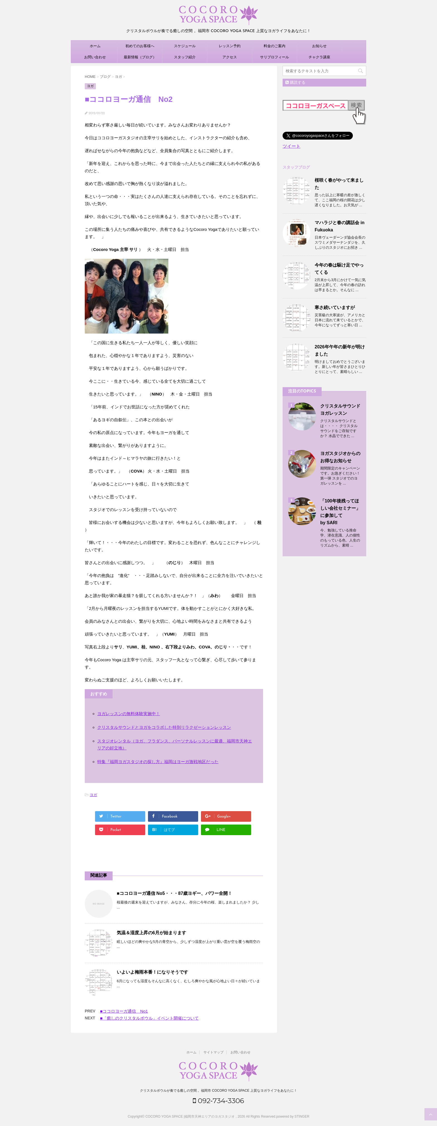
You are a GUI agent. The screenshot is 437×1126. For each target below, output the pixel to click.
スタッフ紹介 (185, 57)
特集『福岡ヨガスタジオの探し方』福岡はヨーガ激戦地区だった (158, 761)
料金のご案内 (274, 46)
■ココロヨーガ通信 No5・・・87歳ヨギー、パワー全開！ (174, 893)
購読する (295, 82)
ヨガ (93, 795)
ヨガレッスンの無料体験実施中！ (128, 713)
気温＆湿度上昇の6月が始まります (151, 932)
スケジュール (185, 46)
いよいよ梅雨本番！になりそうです (152, 972)
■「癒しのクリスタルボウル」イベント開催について (149, 1018)
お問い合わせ (95, 57)
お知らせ (319, 46)
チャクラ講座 (319, 57)
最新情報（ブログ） (140, 57)
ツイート (291, 146)
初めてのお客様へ (139, 46)
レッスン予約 (230, 46)
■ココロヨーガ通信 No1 (124, 1011)
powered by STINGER (292, 1116)
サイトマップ (213, 1052)
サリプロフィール (274, 57)
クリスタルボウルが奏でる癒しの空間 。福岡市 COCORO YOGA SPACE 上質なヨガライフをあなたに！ (218, 1091)
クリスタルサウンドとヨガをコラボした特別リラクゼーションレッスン (164, 727)
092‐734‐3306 (218, 1100)
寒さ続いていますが (335, 307)
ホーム (95, 46)
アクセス (229, 57)
